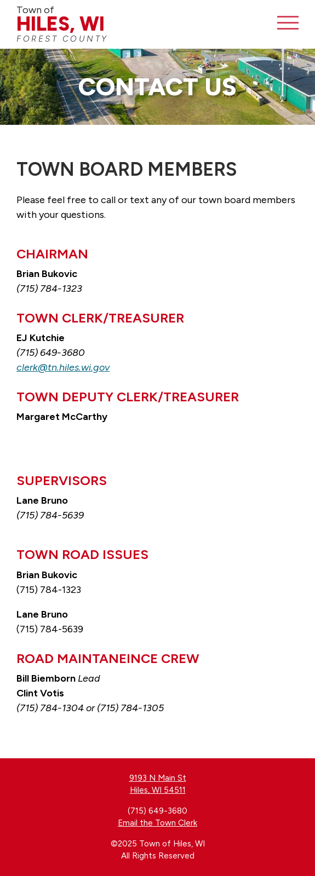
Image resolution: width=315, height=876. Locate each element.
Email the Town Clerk (157, 823)
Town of (120, 24)
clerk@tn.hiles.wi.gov (63, 367)
